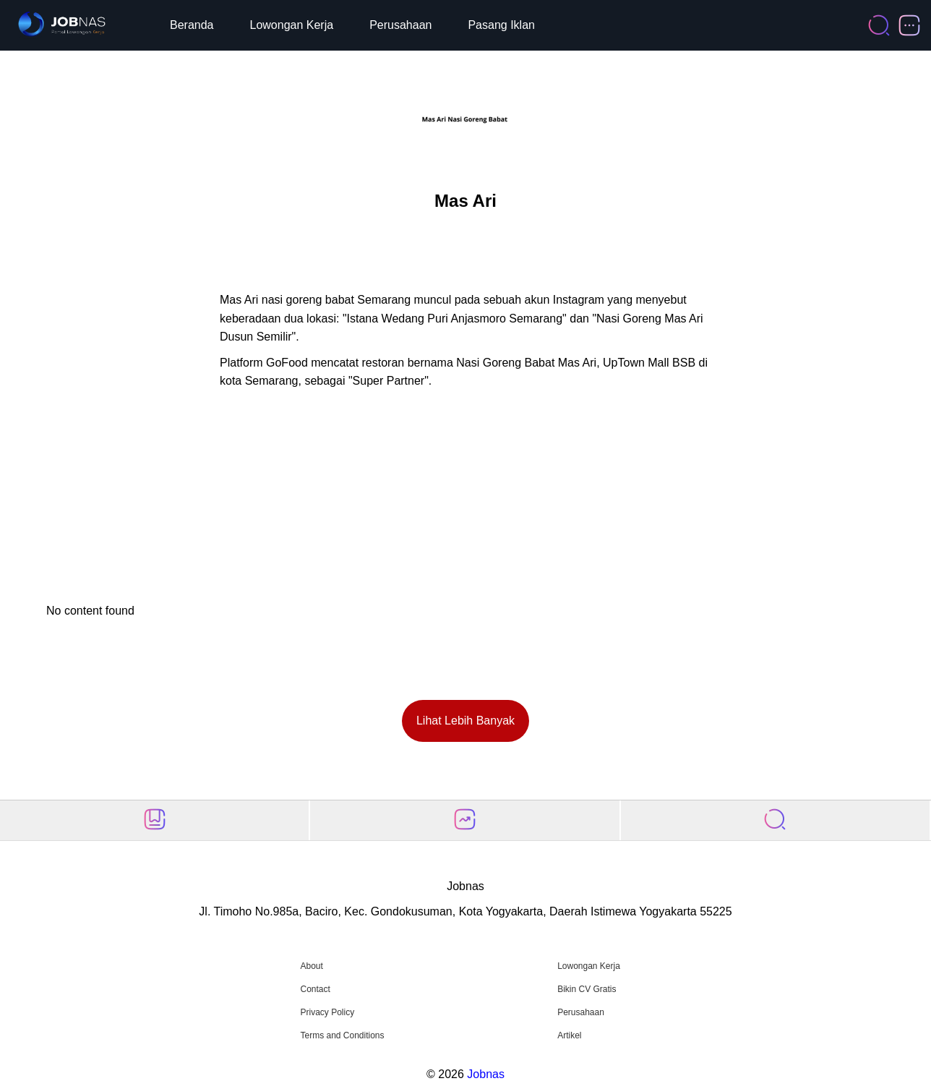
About (311, 966)
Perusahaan (400, 25)
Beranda (192, 25)
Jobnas (486, 1074)
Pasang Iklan (501, 25)
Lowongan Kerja (292, 25)
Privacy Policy (327, 1012)
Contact (315, 989)
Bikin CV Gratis (586, 989)
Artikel (569, 1035)
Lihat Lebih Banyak (465, 720)
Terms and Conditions (342, 1035)
